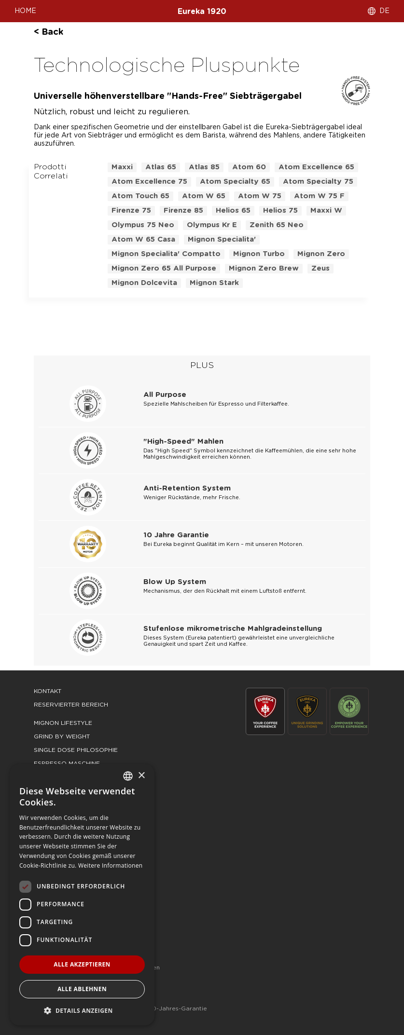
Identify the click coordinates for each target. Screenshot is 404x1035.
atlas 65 (160, 167)
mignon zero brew (264, 268)
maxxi (122, 167)
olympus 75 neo (142, 225)
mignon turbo (259, 254)
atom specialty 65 (235, 181)
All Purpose (164, 394)
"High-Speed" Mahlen (183, 441)
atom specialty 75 (318, 181)
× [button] (141, 775)
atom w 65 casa (143, 239)
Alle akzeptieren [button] (82, 964)
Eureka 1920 (202, 11)
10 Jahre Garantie (176, 535)
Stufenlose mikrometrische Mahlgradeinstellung (232, 628)
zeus (320, 268)
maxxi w (326, 210)
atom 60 (249, 167)
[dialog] (82, 894)
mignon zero (321, 254)
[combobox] (128, 776)
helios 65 (233, 210)
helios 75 (280, 210)
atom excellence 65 (316, 167)
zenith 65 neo (277, 225)
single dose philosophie (76, 750)
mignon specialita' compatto (166, 254)
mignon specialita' (222, 239)
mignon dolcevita (144, 282)
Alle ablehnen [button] (82, 989)
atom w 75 (259, 196)
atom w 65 (203, 196)
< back (48, 32)
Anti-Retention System (187, 488)
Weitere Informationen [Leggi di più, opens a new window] (110, 865)
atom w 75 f (319, 196)
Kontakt (47, 691)
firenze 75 (131, 210)
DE (384, 11)
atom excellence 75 (149, 181)
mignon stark (214, 282)
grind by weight (62, 736)
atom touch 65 (140, 196)
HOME (25, 11)
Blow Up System (174, 582)
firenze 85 (183, 210)
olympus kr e (212, 225)
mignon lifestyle (63, 723)
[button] (82, 1010)
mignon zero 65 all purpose (163, 268)
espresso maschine (67, 763)
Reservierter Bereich (71, 705)
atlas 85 (204, 167)
